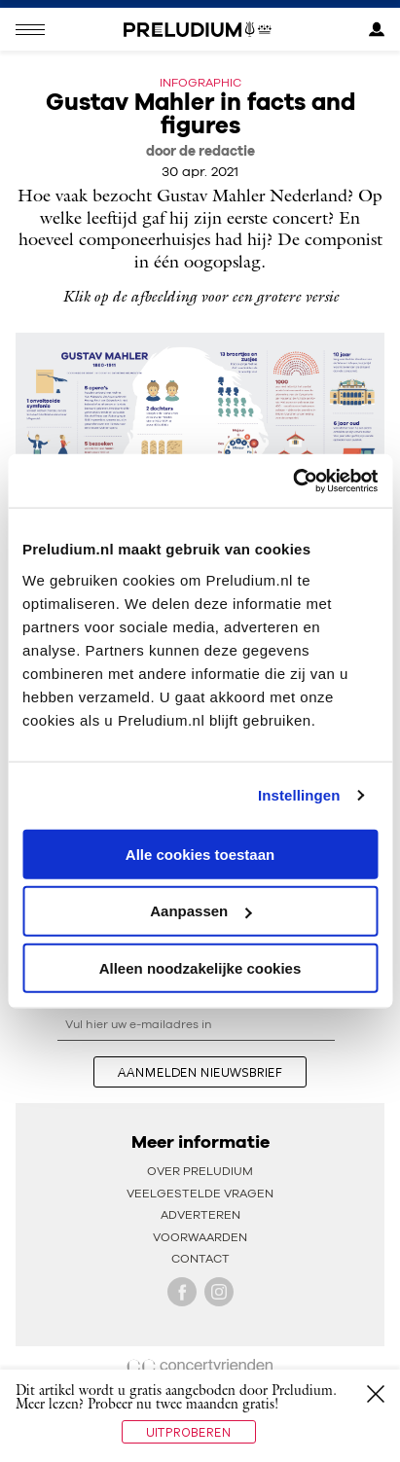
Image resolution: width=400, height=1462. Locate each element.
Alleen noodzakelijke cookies (200, 968)
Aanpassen (200, 911)
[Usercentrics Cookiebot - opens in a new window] (292, 480)
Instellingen (299, 795)
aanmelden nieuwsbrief (200, 1072)
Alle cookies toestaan (200, 853)
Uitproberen (189, 1432)
